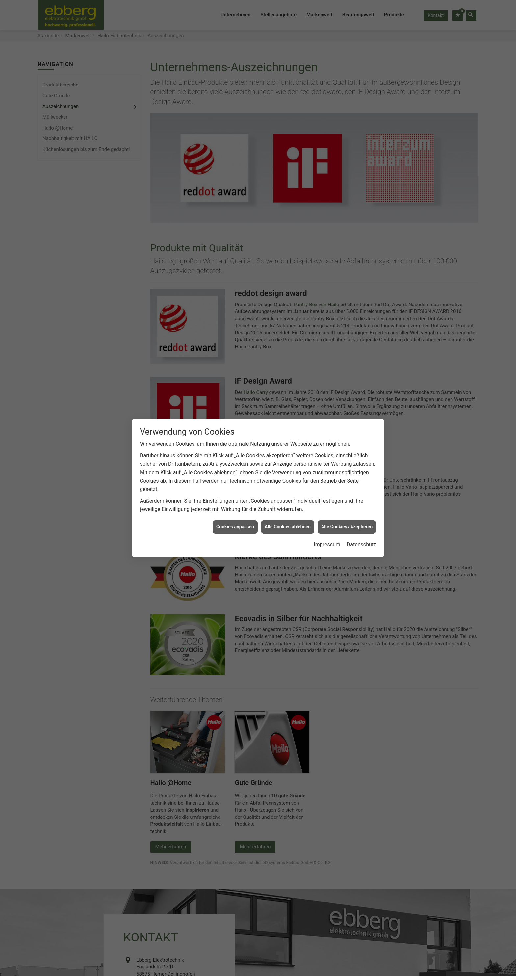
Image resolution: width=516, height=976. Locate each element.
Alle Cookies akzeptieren (347, 523)
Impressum (327, 541)
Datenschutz (361, 541)
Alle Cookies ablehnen (288, 523)
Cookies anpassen (235, 523)
